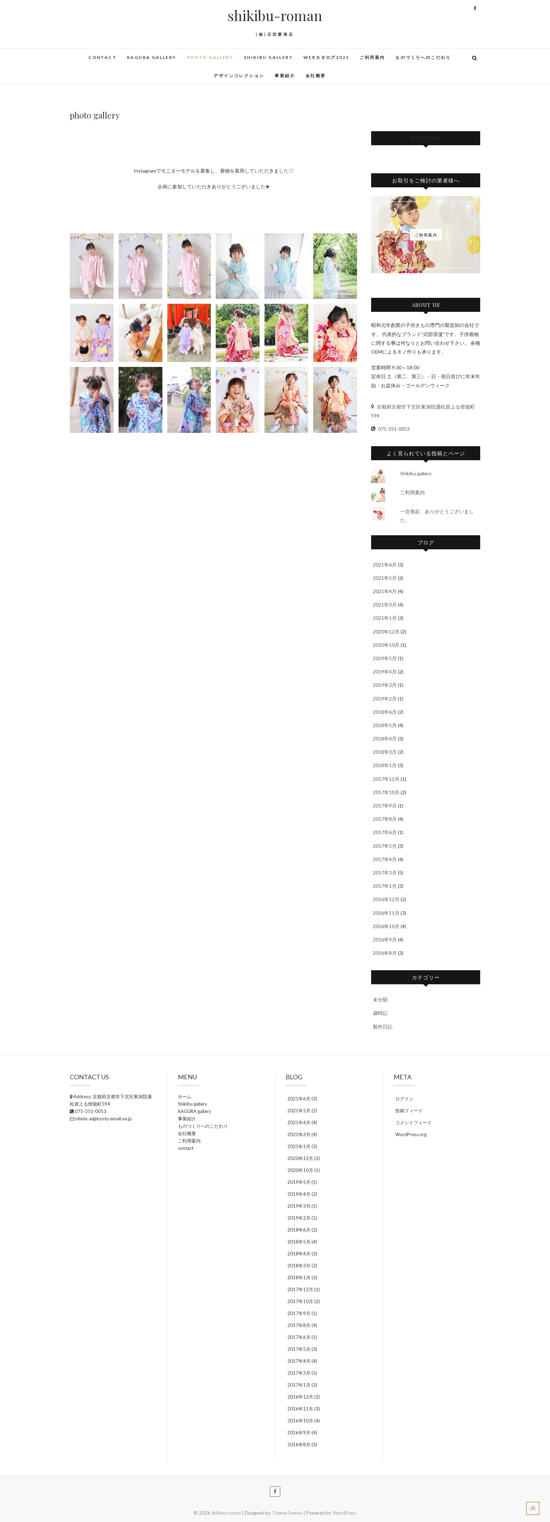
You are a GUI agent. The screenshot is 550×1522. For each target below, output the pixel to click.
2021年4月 (385, 591)
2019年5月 (385, 658)
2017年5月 (385, 846)
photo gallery (210, 57)
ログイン (404, 1098)
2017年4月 (385, 859)
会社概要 (316, 75)
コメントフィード (413, 1122)
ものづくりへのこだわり (423, 57)
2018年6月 (385, 712)
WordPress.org (411, 1134)
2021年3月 (385, 605)
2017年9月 (385, 806)
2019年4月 (385, 672)
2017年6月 (385, 832)
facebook (426, 138)
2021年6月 (385, 565)
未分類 (380, 1000)
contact (102, 57)
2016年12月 (386, 899)
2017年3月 (385, 873)
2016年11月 (386, 913)
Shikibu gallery (268, 57)
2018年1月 (385, 765)
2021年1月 (385, 618)
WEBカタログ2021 (326, 57)
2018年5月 (385, 725)
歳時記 (380, 1013)
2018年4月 (385, 739)
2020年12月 (386, 632)
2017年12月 (386, 779)
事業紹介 (285, 75)
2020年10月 (386, 645)
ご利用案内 (372, 57)
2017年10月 (386, 792)
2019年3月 (385, 685)
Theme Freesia (287, 1513)
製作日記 (383, 1027)
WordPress (344, 1513)
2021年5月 (385, 578)
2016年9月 (385, 940)
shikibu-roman (275, 15)
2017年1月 (385, 886)
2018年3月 (385, 752)
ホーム (185, 1096)
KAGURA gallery (151, 57)
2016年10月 (386, 926)
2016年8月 (385, 953)
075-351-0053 (390, 429)
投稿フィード (409, 1110)
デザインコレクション (239, 75)
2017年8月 (385, 819)
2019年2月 (385, 699)
